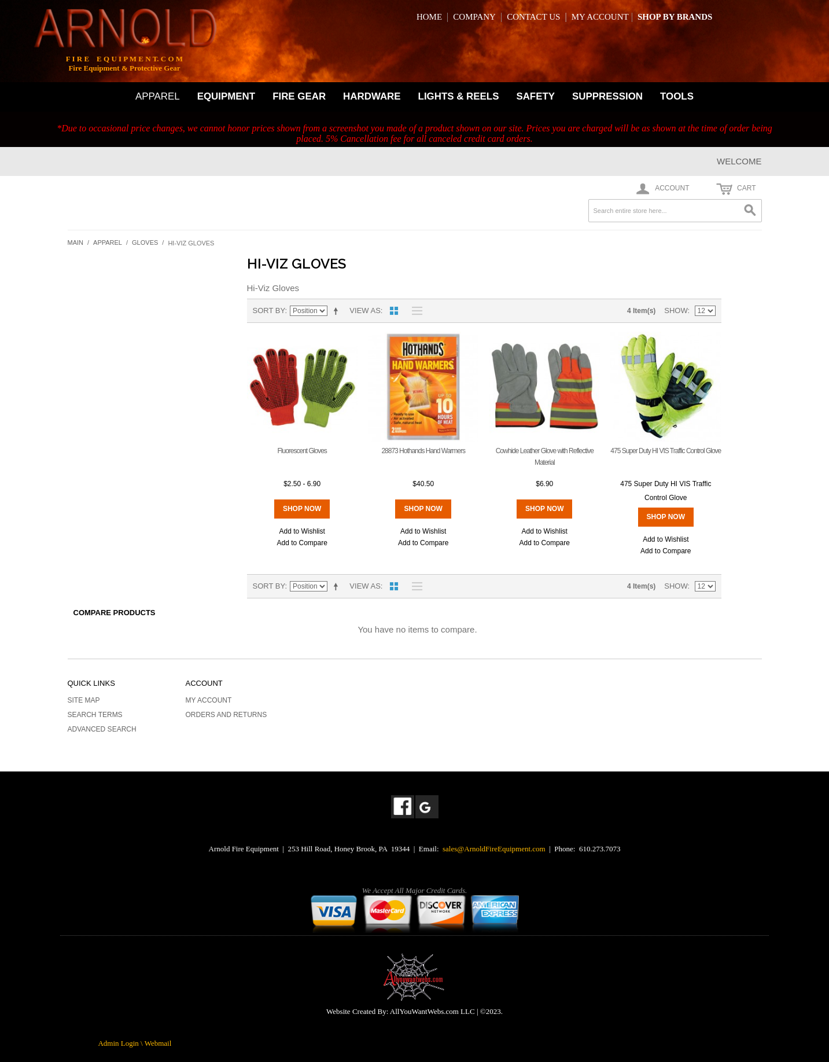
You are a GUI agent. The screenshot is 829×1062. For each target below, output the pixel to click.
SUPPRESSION (607, 96)
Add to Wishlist (302, 531)
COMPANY (474, 16)
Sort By (269, 310)
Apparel (107, 242)
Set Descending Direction (338, 310)
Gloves (145, 242)
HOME (429, 16)
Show (675, 310)
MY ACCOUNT (600, 16)
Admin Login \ (121, 1043)
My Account (209, 700)
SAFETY (535, 96)
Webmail (158, 1043)
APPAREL (157, 96)
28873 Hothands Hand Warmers (423, 451)
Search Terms (95, 715)
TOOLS (677, 96)
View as (364, 310)
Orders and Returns (226, 715)
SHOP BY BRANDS (675, 16)
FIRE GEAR (299, 96)
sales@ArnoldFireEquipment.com (494, 848)
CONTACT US (533, 16)
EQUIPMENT (226, 96)
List (414, 310)
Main (76, 242)
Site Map (84, 700)
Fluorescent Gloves (301, 451)
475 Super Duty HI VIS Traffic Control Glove (665, 451)
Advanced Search (102, 729)
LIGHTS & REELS (458, 96)
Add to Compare (302, 543)
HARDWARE (371, 96)
